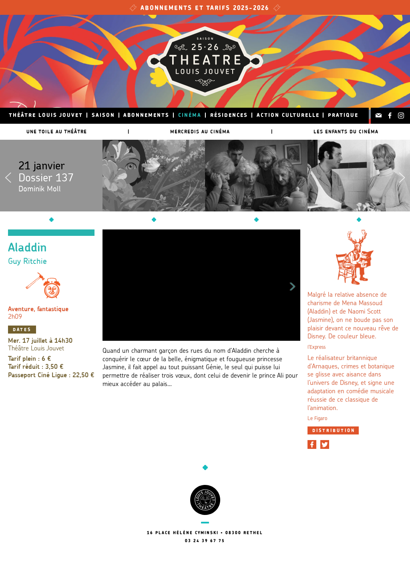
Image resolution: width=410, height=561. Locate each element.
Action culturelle (288, 115)
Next (402, 176)
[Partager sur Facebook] (312, 444)
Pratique (343, 115)
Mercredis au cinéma (200, 132)
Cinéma (189, 115)
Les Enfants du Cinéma (346, 132)
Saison (103, 115)
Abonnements (146, 115)
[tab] (333, 430)
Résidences (229, 115)
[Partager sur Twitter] (324, 444)
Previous (8, 176)
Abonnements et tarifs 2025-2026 (205, 9)
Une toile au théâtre (56, 132)
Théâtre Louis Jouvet (46, 115)
